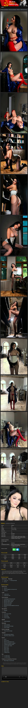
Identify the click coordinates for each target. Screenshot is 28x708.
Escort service (6, 640)
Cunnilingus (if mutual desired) (9, 598)
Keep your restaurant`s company (9, 643)
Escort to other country (8, 645)
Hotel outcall (6, 647)
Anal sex (5, 588)
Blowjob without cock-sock (9, 600)
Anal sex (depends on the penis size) (10, 589)
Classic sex (6, 580)
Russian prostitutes (4, 9)
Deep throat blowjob (7, 604)
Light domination (7, 621)
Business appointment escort (9, 641)
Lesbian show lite (7, 595)
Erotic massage (6, 627)
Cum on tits (6, 615)
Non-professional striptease (9, 634)
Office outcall (6, 648)
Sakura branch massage (8, 630)
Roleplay (5, 610)
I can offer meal (7, 655)
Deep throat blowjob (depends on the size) (11, 605)
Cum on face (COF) (7, 613)
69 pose (5, 606)
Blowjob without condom (8, 601)
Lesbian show (6, 594)
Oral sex (5, 581)
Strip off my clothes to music (9, 635)
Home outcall (6, 649)
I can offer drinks (7, 657)
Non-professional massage (8, 626)
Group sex (6, 590)
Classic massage (7, 624)
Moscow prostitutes (12, 9)
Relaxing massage (13, 580)
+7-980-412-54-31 (14, 546)
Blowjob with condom (8, 602)
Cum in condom (7, 617)
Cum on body (6, 616)
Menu (3, 7)
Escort (5, 639)
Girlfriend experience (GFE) (9, 644)
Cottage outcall (6, 652)
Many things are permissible (9, 660)
